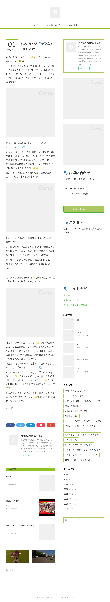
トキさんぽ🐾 (73, 455)
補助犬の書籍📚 (73, 406)
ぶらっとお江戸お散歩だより (89, 356)
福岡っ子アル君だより (86, 320)
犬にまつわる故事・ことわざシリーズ (83, 421)
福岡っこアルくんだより (77, 391)
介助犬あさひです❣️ (76, 411)
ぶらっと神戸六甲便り (76, 396)
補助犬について (53, 25)
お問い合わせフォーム (84, 209)
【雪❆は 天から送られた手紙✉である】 (20, 482)
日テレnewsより (12, 506)
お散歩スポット (91, 401)
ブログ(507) (9, 408)
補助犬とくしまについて (75, 300)
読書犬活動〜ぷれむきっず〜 (89, 344)
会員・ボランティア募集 (75, 305)
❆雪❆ (8, 476)
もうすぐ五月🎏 (84, 332)
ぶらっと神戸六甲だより (87, 368)
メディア (92, 455)
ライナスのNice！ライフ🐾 (79, 445)
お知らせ (71, 460)
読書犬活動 (72, 401)
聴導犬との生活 (12, 501)
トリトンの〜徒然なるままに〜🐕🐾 (83, 450)
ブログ (86, 460)
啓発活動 (71, 416)
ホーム (35, 25)
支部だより (72, 435)
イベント (71, 440)
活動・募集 (72, 25)
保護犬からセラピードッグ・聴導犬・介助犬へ (83, 428)
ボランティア (91, 435)
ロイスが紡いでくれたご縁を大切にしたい (24, 525)
